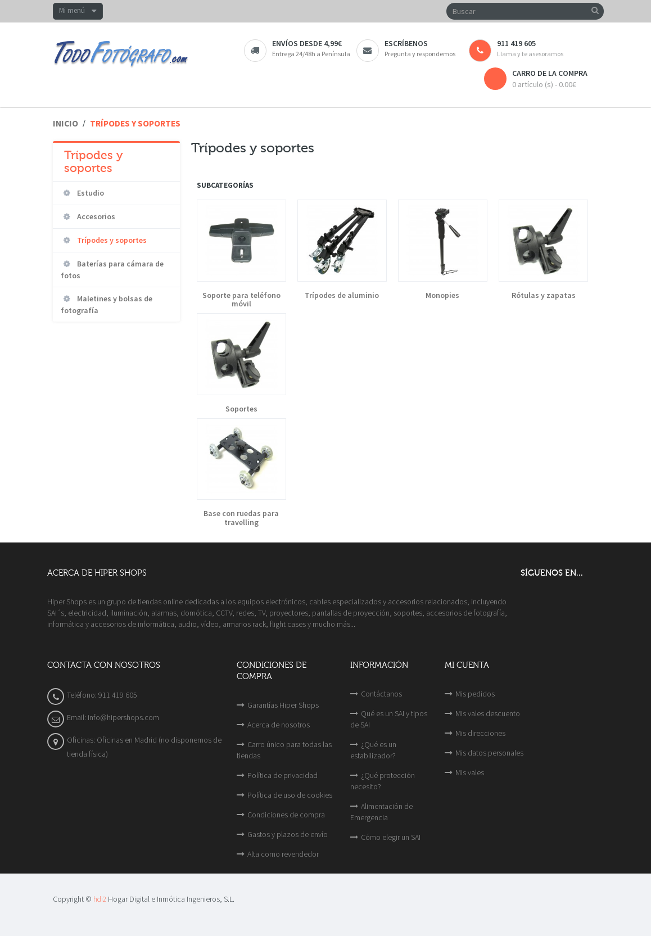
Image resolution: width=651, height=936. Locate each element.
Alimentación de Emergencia (381, 811)
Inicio (65, 123)
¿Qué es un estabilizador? (373, 750)
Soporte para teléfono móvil (241, 300)
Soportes (241, 409)
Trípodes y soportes (111, 240)
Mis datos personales (489, 753)
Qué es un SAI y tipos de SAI (388, 719)
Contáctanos (381, 694)
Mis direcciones (480, 733)
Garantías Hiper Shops (283, 705)
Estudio (89, 193)
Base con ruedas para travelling (241, 518)
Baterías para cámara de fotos (112, 270)
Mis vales (469, 772)
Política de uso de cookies (289, 795)
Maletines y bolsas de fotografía (106, 304)
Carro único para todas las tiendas (284, 750)
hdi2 (99, 899)
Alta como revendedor (283, 854)
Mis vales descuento (487, 713)
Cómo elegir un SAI (391, 837)
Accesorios (95, 216)
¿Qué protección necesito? (382, 781)
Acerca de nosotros (278, 725)
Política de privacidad (282, 775)
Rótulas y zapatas (544, 295)
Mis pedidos (475, 694)
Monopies (442, 295)
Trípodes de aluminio (342, 295)
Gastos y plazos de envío (287, 834)
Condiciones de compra (286, 815)
